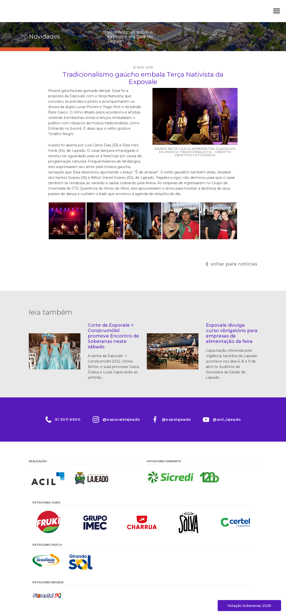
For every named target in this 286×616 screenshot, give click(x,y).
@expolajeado (176, 419)
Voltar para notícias (234, 264)
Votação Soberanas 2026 (249, 605)
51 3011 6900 (67, 419)
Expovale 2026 (43, 11)
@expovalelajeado (121, 419)
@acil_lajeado (227, 419)
